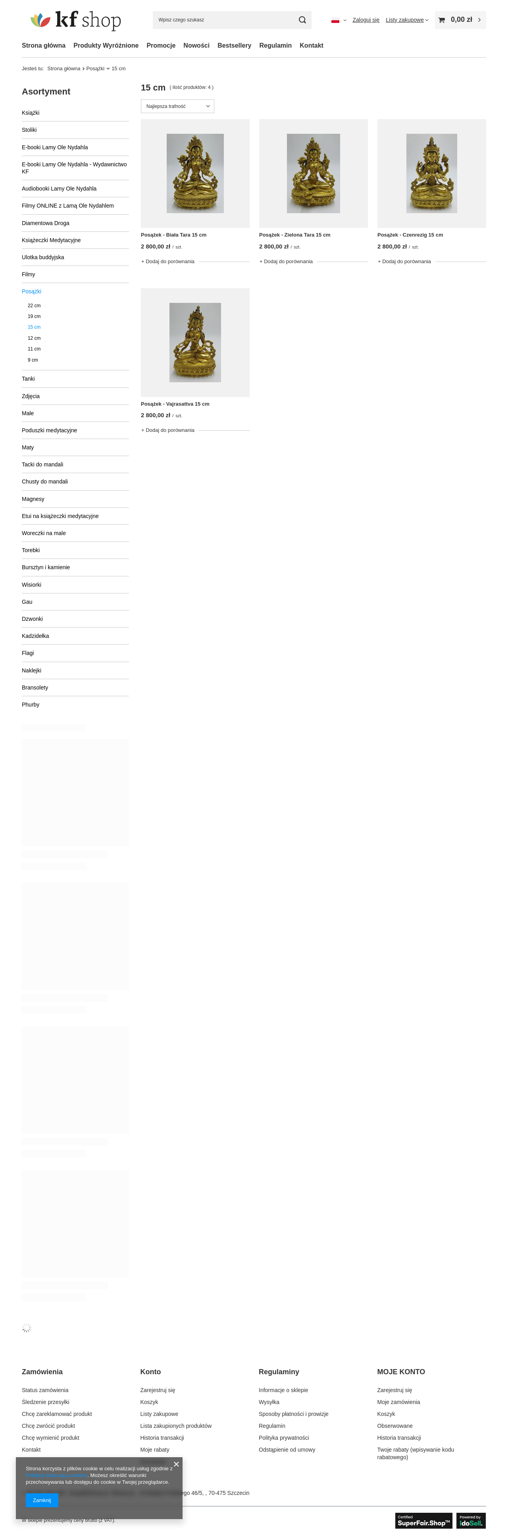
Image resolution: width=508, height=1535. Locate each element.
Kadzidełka (35, 636)
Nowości (196, 45)
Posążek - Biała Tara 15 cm (173, 235)
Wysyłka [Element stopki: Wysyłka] (269, 1402)
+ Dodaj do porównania (167, 261)
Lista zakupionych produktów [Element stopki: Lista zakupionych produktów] (176, 1426)
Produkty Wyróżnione (106, 45)
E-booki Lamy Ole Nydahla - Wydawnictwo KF (74, 168)
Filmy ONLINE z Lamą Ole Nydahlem (68, 205)
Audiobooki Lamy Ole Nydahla (59, 188)
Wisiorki (31, 585)
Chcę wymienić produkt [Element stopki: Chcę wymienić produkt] (50, 1438)
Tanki (28, 379)
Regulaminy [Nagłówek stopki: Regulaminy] (279, 1372)
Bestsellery (234, 45)
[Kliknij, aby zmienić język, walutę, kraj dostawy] (338, 20)
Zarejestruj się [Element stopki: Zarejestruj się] (157, 1390)
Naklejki (31, 670)
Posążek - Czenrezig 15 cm (410, 235)
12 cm (34, 338)
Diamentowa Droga (45, 223)
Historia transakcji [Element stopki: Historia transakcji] (162, 1438)
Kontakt (311, 45)
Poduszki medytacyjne (49, 430)
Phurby (30, 704)
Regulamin (276, 45)
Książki (30, 113)
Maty (28, 447)
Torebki (31, 550)
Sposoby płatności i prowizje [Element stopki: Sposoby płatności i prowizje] (294, 1414)
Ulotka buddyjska (43, 257)
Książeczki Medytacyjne (51, 240)
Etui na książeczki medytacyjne (60, 516)
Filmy (28, 274)
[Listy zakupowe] (407, 20)
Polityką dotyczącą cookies (56, 1475)
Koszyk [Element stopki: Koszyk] (149, 1402)
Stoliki (29, 130)
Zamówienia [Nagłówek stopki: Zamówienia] (42, 1372)
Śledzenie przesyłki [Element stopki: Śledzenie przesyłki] (45, 1402)
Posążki (96, 68)
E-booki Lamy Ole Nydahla (55, 147)
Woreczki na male (44, 533)
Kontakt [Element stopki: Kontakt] (31, 1449)
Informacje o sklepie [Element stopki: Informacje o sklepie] (283, 1390)
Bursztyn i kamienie (46, 567)
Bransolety (35, 687)
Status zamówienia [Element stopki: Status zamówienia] (45, 1390)
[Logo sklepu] (77, 20)
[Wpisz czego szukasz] (232, 20)
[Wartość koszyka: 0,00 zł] (460, 20)
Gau (27, 602)
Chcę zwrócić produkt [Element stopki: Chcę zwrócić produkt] (48, 1426)
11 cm (34, 349)
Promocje (160, 45)
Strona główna (43, 45)
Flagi (28, 653)
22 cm (34, 305)
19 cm (34, 316)
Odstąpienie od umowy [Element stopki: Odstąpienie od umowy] (287, 1449)
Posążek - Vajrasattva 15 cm (175, 404)
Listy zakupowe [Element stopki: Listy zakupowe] (159, 1414)
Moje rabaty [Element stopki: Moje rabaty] (154, 1449)
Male (28, 413)
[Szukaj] (303, 20)
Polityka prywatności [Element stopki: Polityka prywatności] (284, 1438)
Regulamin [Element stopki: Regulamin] (272, 1426)
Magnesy (33, 499)
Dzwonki (32, 619)
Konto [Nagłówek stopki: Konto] (150, 1372)
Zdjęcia (31, 396)
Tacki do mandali (42, 464)
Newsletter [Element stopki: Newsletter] (153, 1462)
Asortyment (46, 91)
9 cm (33, 360)
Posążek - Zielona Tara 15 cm (295, 235)
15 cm (34, 327)
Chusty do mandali (45, 481)
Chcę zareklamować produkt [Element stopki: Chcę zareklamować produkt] (57, 1414)
